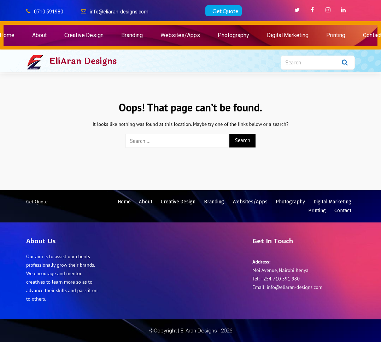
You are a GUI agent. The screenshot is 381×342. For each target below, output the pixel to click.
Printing (335, 35)
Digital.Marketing (288, 35)
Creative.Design (84, 35)
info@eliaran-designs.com (119, 12)
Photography (233, 35)
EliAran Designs (83, 61)
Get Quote (225, 10)
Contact (342, 211)
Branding (132, 35)
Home (124, 202)
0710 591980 (48, 12)
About (39, 35)
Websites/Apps (180, 35)
